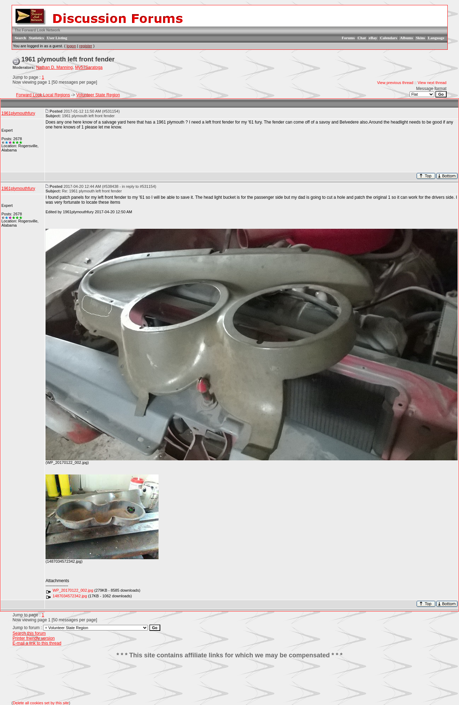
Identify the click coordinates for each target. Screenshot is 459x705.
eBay (373, 38)
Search (20, 38)
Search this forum (29, 633)
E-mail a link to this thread (37, 643)
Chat (362, 38)
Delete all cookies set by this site (41, 703)
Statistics (36, 38)
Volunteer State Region (98, 94)
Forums (348, 38)
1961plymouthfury (18, 113)
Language (436, 38)
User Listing (57, 38)
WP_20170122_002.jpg (73, 590)
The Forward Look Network (37, 30)
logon (71, 46)
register (85, 46)
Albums (406, 38)
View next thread (432, 82)
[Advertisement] (229, 680)
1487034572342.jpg (70, 596)
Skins (420, 38)
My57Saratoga (88, 67)
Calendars (388, 38)
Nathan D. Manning (54, 67)
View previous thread (395, 82)
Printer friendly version (34, 638)
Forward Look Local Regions (43, 94)
